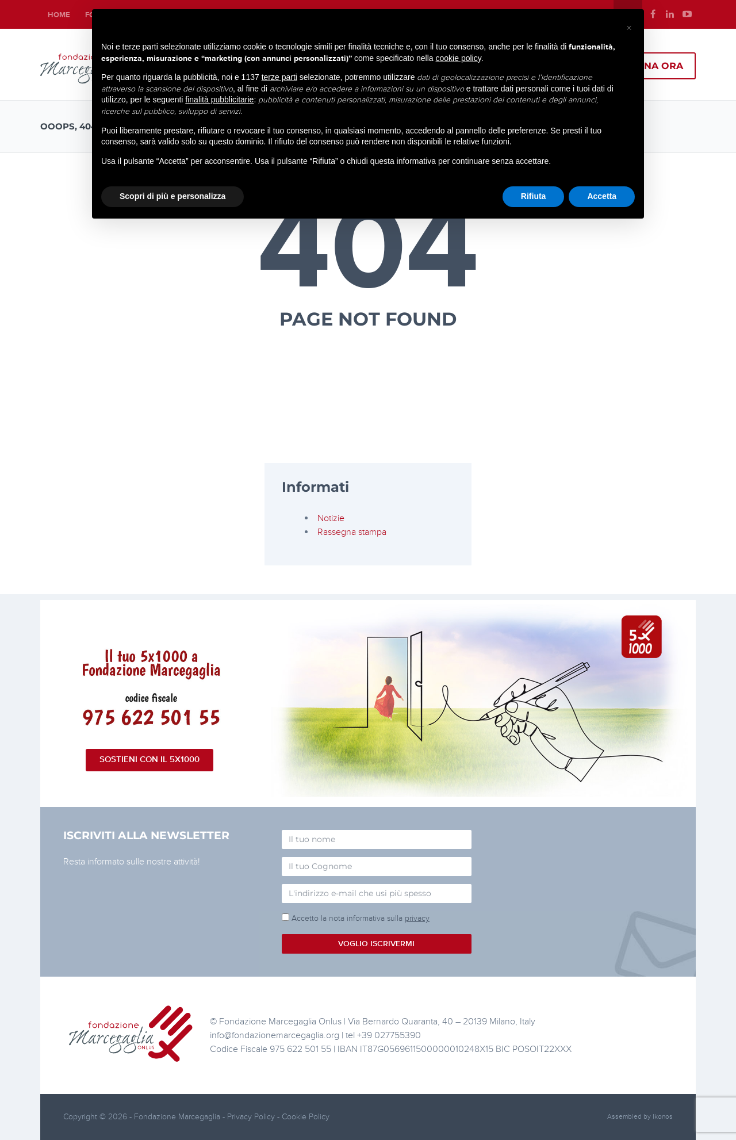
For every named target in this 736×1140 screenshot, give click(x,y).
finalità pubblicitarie (219, 99)
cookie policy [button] (458, 58)
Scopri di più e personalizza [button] (172, 196)
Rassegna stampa (351, 532)
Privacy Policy (252, 1117)
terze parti (279, 77)
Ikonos (663, 1116)
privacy (417, 918)
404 (368, 249)
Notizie (330, 518)
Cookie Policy (305, 1117)
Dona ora (655, 65)
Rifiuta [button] (533, 196)
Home (59, 15)
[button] (629, 27)
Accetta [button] (601, 196)
